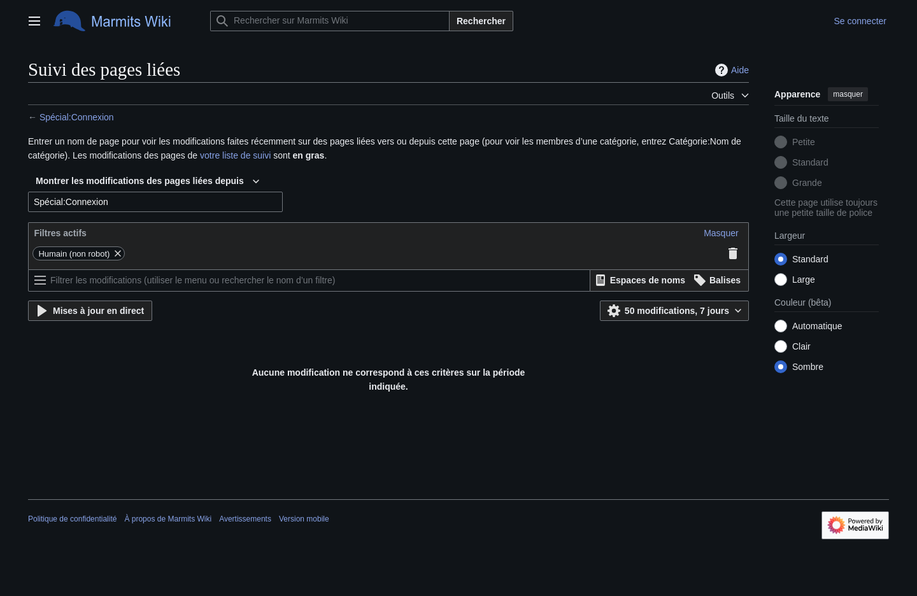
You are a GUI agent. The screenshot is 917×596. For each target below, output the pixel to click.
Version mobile (304, 518)
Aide (730, 70)
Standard (810, 162)
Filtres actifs (60, 233)
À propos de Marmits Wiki (167, 518)
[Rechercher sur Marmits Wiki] (330, 21)
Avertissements (245, 518)
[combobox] (147, 181)
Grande (807, 183)
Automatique (817, 326)
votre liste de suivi (235, 155)
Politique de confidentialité (72, 518)
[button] (721, 233)
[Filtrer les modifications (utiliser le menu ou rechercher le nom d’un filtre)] (309, 280)
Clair (801, 346)
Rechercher (481, 21)
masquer (848, 94)
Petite (803, 142)
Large (803, 279)
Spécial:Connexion (76, 117)
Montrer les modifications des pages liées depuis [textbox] (140, 181)
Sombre (807, 367)
